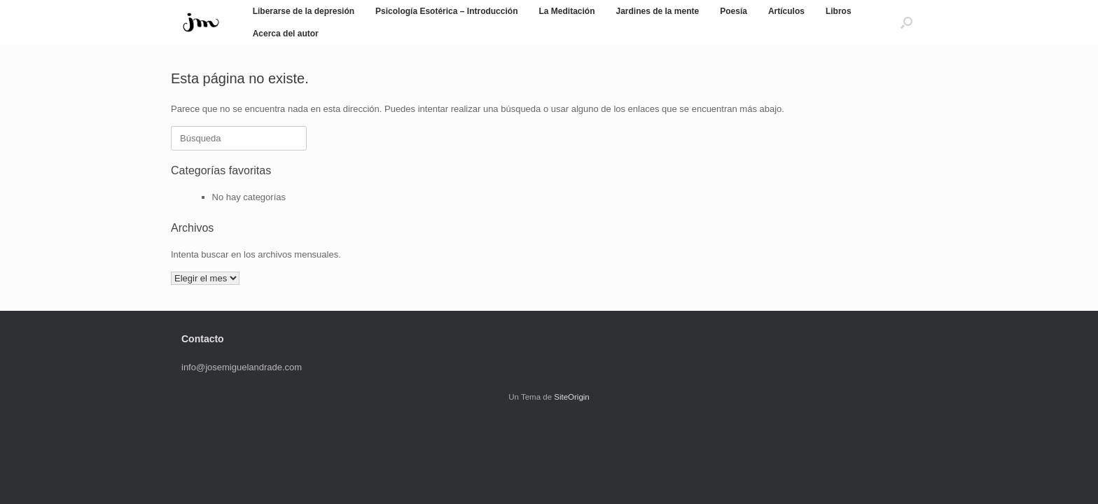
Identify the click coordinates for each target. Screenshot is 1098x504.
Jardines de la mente (657, 11)
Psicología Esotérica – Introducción (446, 11)
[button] (906, 22)
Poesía (733, 11)
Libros (839, 11)
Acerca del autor (286, 33)
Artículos (786, 11)
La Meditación (566, 11)
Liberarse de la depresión (303, 11)
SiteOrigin (572, 397)
